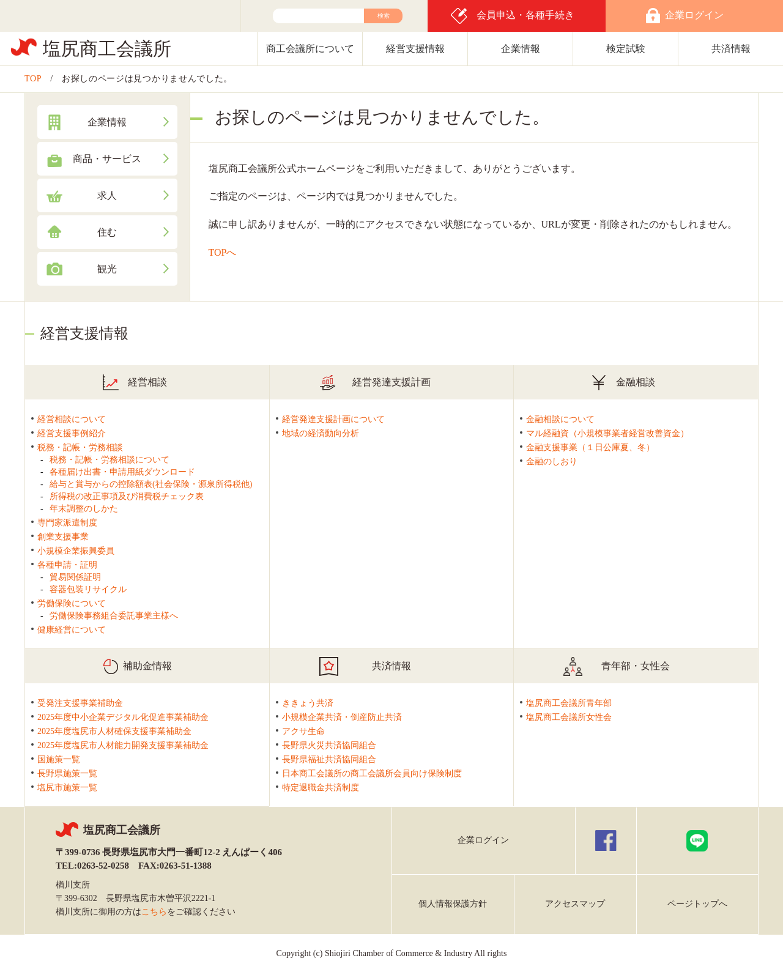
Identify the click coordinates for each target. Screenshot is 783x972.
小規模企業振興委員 (75, 550)
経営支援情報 (415, 48)
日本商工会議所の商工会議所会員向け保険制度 (372, 773)
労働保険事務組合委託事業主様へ (114, 615)
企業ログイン (483, 840)
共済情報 (731, 48)
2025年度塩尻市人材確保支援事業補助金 (114, 731)
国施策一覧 (58, 759)
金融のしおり (551, 461)
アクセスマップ (575, 903)
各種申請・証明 (67, 564)
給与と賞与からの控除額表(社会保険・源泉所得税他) (151, 484)
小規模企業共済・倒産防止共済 (342, 717)
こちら (154, 911)
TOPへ (223, 252)
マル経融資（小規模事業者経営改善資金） (607, 433)
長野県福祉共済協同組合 (329, 759)
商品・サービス (107, 159)
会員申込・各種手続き (525, 15)
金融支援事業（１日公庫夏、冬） (590, 447)
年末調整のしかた (84, 508)
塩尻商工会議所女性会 (569, 717)
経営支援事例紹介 (71, 433)
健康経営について (71, 629)
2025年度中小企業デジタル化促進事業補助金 (123, 717)
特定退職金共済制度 (320, 787)
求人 (107, 195)
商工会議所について (310, 48)
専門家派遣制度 (67, 522)
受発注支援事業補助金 (80, 703)
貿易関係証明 (75, 577)
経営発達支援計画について (333, 419)
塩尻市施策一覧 (67, 787)
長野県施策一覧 (67, 773)
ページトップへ (697, 903)
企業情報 (520, 48)
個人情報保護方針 (452, 903)
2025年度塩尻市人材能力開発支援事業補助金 (123, 745)
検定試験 (625, 48)
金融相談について (560, 419)
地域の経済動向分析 (320, 433)
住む (107, 232)
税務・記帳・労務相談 (80, 447)
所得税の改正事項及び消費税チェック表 (127, 496)
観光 (107, 269)
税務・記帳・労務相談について (109, 459)
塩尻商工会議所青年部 (569, 703)
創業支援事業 (63, 536)
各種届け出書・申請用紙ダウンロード (122, 472)
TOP (33, 78)
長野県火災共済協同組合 (329, 745)
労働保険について (71, 603)
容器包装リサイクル (88, 589)
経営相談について (71, 419)
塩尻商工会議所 (107, 49)
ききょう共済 (307, 703)
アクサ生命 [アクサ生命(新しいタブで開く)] (303, 731)
